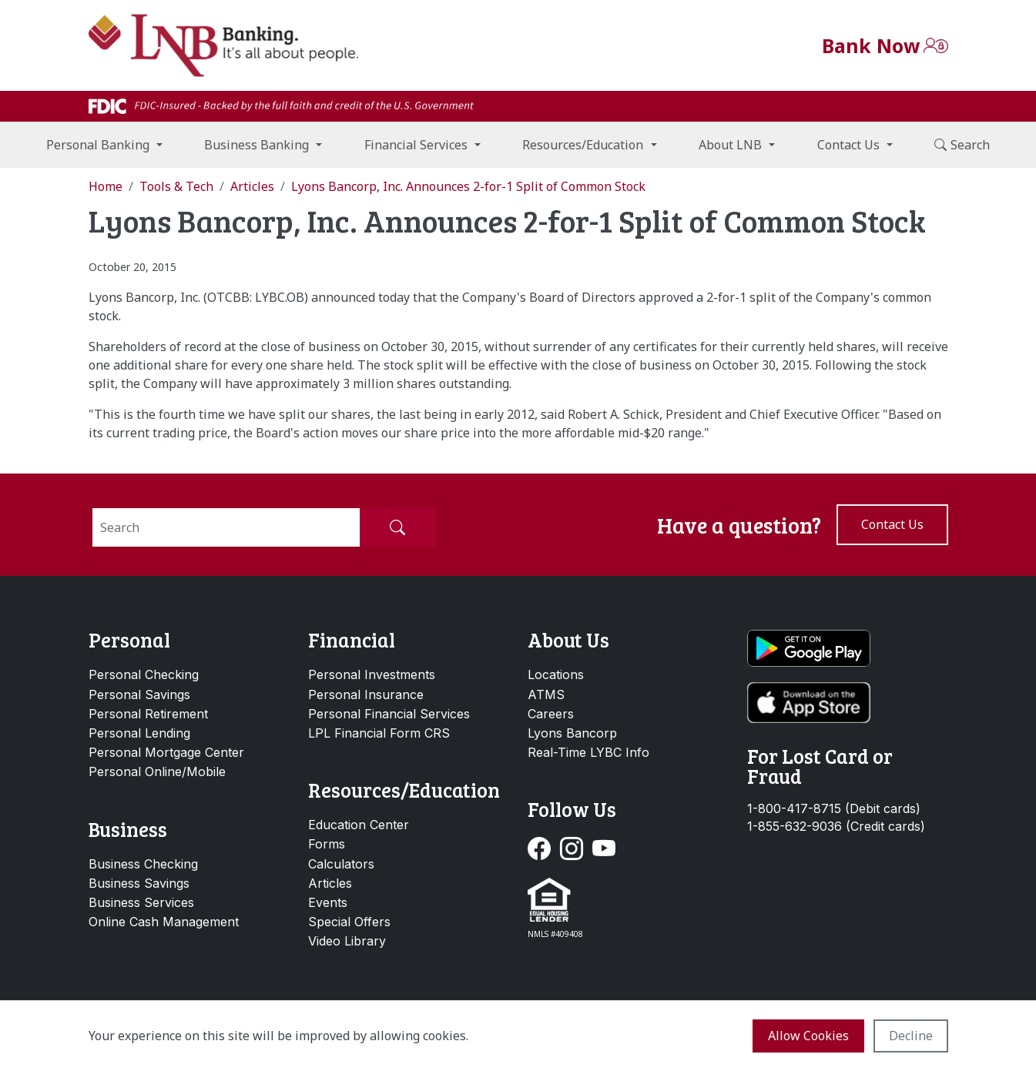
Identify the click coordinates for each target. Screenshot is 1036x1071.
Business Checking (143, 864)
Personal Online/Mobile (157, 771)
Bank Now (871, 45)
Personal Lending (139, 733)
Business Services (141, 902)
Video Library (347, 941)
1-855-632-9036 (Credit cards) (836, 826)
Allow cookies (808, 1035)
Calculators (341, 864)
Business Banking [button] (256, 144)
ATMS (546, 694)
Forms (326, 844)
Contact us (892, 524)
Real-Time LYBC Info (588, 752)
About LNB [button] (730, 144)
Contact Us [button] (848, 144)
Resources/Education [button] (582, 144)
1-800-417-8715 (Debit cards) (833, 809)
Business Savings (139, 883)
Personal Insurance (366, 694)
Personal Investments (371, 674)
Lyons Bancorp (572, 733)
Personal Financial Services (389, 713)
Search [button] (962, 144)
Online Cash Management (164, 921)
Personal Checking (144, 674)
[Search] (226, 527)
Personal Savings (139, 694)
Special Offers (349, 921)
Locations (556, 674)
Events (327, 902)
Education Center (358, 824)
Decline (911, 1035)
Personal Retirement (148, 713)
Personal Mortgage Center (166, 752)
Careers (551, 713)
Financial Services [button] (416, 144)
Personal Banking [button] (97, 144)
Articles (330, 883)
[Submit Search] (397, 527)
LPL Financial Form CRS (379, 733)
